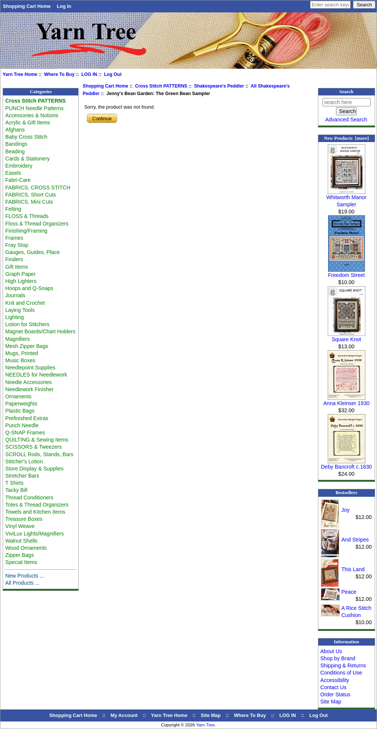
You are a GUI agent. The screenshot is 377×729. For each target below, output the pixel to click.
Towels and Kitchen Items (35, 512)
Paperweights (21, 404)
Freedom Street (346, 272)
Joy (345, 510)
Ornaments (18, 396)
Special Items (21, 562)
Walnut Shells (21, 541)
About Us (331, 651)
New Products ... (24, 576)
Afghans (15, 130)
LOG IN (89, 74)
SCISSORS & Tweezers (33, 447)
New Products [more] (346, 138)
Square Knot (346, 336)
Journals (15, 295)
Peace (348, 592)
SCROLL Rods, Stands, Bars (39, 454)
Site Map (330, 702)
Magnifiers (17, 339)
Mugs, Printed (21, 353)
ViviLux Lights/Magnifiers (34, 534)
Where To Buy (59, 74)
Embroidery (18, 166)
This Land (353, 569)
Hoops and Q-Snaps (29, 288)
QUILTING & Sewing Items (36, 440)
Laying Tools (20, 310)
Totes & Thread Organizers (36, 505)
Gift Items (16, 267)
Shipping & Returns (343, 665)
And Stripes (355, 540)
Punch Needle (21, 425)
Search (346, 91)
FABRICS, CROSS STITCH (37, 188)
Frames (14, 238)
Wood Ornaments (26, 548)
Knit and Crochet (25, 303)
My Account (124, 715)
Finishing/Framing (26, 231)
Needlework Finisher (29, 389)
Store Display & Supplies (34, 469)
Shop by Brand (337, 658)
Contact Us (333, 687)
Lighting (14, 317)
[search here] (346, 102)
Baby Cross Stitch (26, 137)
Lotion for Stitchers (27, 324)
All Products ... (22, 583)
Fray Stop (16, 245)
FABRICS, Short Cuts (30, 195)
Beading (15, 151)
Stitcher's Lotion (24, 461)
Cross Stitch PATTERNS (161, 86)
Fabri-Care (17, 180)
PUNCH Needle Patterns (34, 108)
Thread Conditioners (29, 498)
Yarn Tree (205, 725)
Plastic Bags (19, 411)
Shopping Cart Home (26, 6)
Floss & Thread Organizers (36, 224)
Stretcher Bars (22, 476)
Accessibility (334, 680)
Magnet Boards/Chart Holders (40, 331)
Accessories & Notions (31, 115)
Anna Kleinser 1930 (346, 400)
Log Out (113, 74)
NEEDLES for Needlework (36, 375)
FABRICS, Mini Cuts (29, 202)
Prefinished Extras (26, 418)
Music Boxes (20, 360)
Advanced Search (346, 119)
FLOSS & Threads (27, 216)
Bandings (16, 144)
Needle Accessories (28, 382)
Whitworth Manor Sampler (346, 198)
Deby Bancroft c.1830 (346, 464)
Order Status (335, 694)
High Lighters (20, 281)
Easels (13, 173)
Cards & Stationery (27, 159)
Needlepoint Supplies (30, 367)
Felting (13, 209)
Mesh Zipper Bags (26, 346)
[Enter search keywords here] (330, 5)
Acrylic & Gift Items (27, 122)
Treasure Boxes (24, 519)
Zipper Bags (19, 555)
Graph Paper (20, 274)
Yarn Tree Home (20, 74)
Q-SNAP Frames (25, 433)
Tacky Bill (16, 490)
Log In (64, 6)
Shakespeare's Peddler (219, 86)
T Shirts (14, 483)
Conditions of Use (341, 673)
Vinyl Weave (20, 526)
